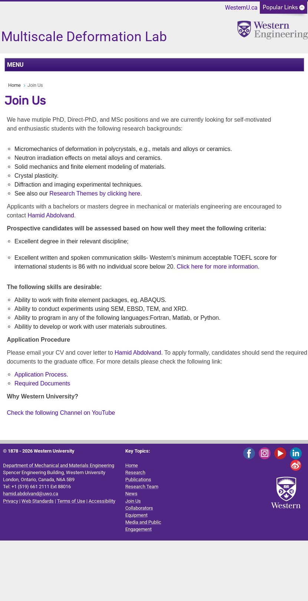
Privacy (10, 501)
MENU (15, 64)
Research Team (141, 486)
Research (135, 472)
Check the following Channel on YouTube (61, 413)
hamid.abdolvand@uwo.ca (30, 493)
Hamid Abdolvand (50, 215)
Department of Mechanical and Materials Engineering (58, 465)
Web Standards (37, 501)
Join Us (133, 501)
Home (14, 85)
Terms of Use (71, 501)
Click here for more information (217, 266)
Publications (138, 479)
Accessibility (102, 501)
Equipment (136, 515)
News (131, 493)
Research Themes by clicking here (94, 193)
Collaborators (139, 508)
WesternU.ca (241, 7)
